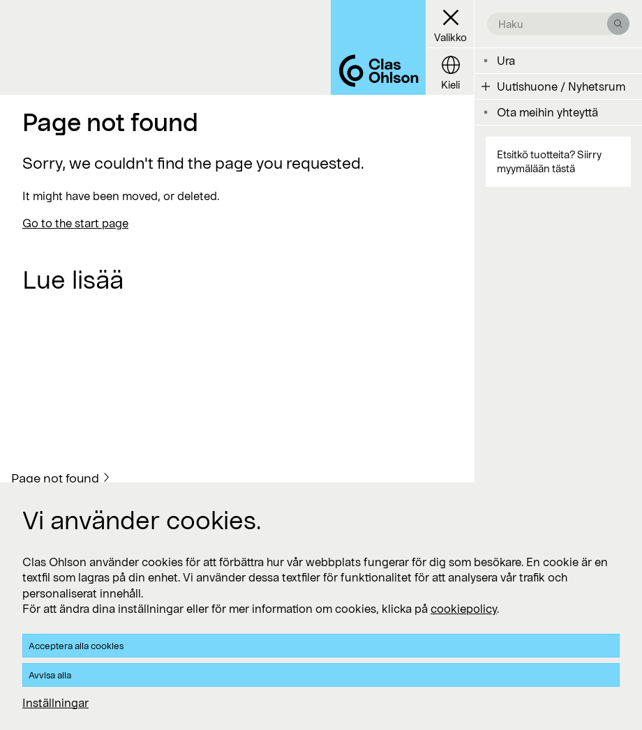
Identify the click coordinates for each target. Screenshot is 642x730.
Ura (506, 60)
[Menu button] (450, 24)
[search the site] (552, 24)
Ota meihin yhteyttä (547, 112)
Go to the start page (75, 222)
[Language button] (450, 71)
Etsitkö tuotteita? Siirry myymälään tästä (549, 161)
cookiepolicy (464, 608)
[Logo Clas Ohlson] (378, 47)
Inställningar (55, 702)
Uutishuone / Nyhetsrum (561, 86)
